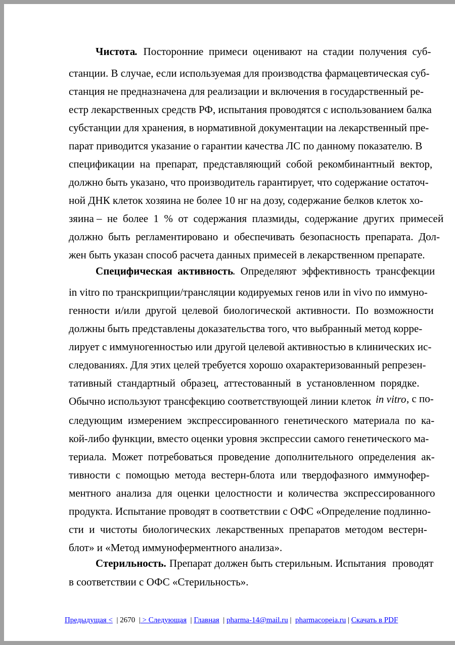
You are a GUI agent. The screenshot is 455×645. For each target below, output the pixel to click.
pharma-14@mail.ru (257, 620)
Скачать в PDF (374, 620)
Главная (206, 620)
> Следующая (164, 620)
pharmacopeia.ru (320, 620)
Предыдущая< (89, 620)
